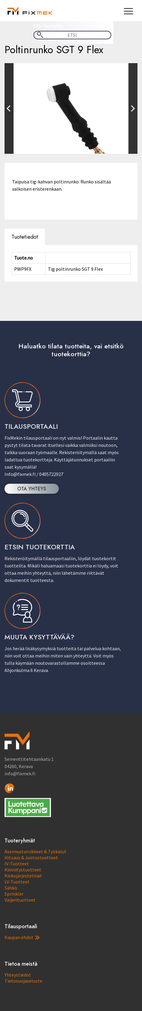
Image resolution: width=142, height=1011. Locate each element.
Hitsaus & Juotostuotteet (31, 857)
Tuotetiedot (24, 237)
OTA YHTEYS (31, 488)
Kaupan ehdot (22, 937)
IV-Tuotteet (17, 864)
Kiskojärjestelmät (23, 876)
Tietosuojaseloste (23, 981)
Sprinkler (14, 894)
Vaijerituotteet (20, 900)
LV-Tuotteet (17, 882)
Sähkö (11, 888)
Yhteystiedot (18, 975)
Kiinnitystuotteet (23, 870)
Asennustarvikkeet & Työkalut (35, 851)
